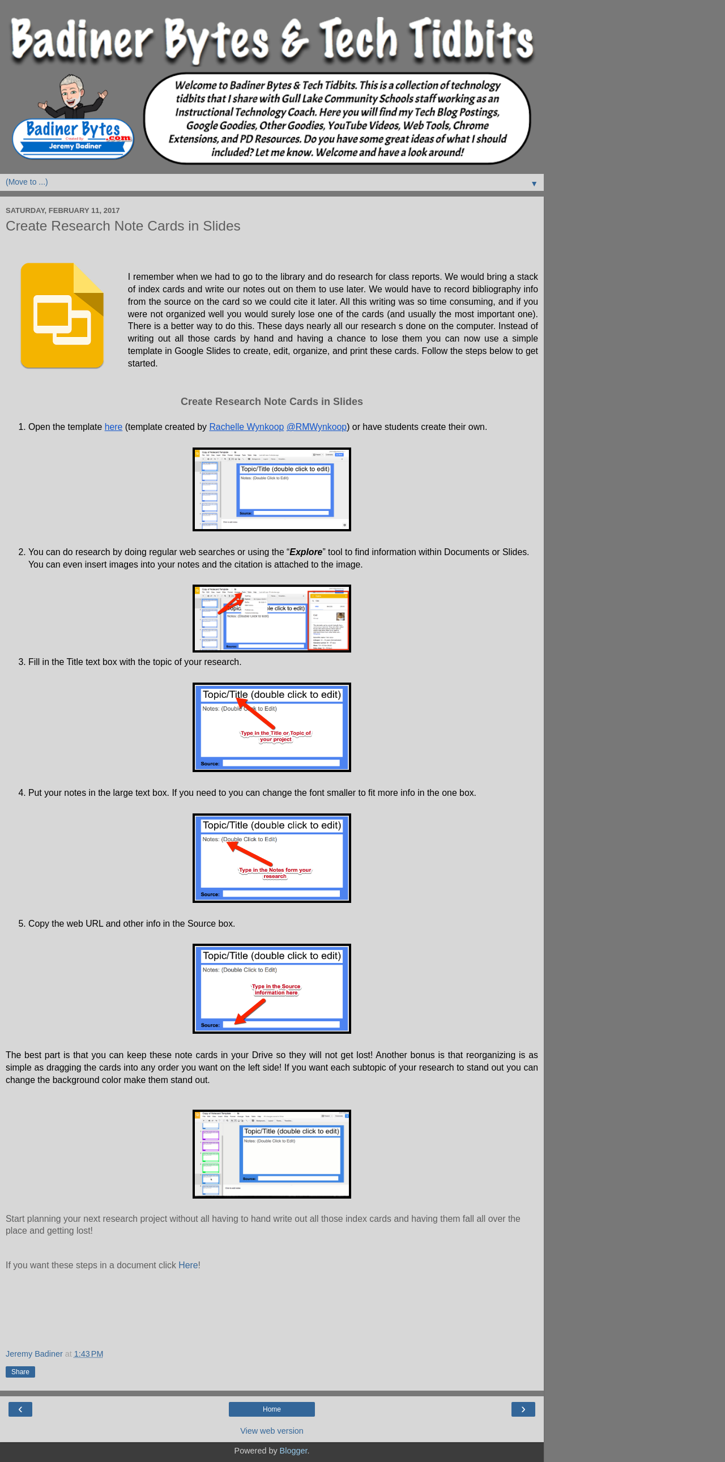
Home (272, 1409)
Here (188, 1265)
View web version (272, 1430)
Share (20, 1372)
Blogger (294, 1450)
